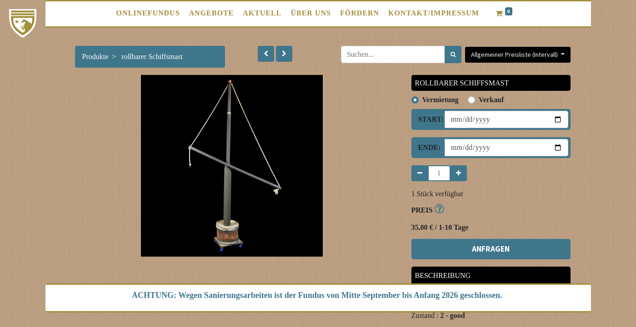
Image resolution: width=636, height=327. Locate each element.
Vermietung (440, 100)
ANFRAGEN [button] (491, 249)
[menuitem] (148, 13)
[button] (266, 54)
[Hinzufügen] (458, 173)
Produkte (95, 56)
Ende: (428, 147)
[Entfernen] (419, 173)
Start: (428, 119)
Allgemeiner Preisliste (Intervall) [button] (515, 54)
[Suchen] (453, 54)
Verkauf (491, 100)
